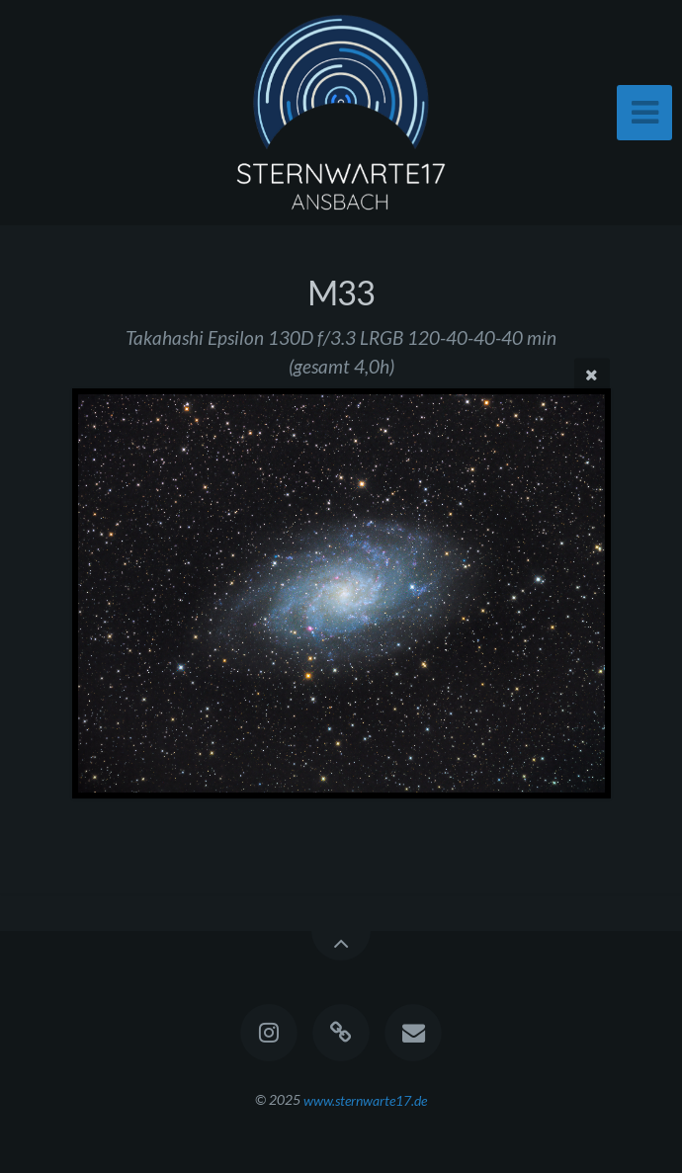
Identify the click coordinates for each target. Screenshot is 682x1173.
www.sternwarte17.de (365, 1099)
